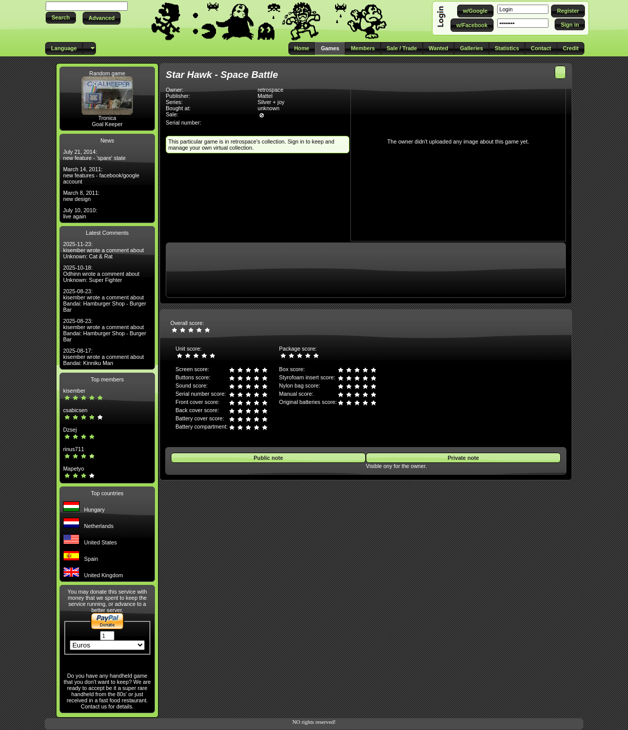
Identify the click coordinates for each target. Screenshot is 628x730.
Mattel (265, 96)
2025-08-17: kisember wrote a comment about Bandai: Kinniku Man (103, 357)
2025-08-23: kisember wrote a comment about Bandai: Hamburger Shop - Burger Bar (104, 300)
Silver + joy (271, 102)
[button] (61, 18)
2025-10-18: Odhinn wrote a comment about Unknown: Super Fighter (101, 274)
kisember (74, 391)
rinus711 (73, 449)
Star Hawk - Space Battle (222, 74)
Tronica (107, 118)
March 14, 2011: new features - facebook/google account (101, 175)
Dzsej (70, 430)
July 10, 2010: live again (80, 213)
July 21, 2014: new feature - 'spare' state (94, 155)
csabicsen (75, 410)
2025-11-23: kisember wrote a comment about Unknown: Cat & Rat (103, 250)
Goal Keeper (107, 124)
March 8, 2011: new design (81, 196)
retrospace (270, 90)
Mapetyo (73, 468)
